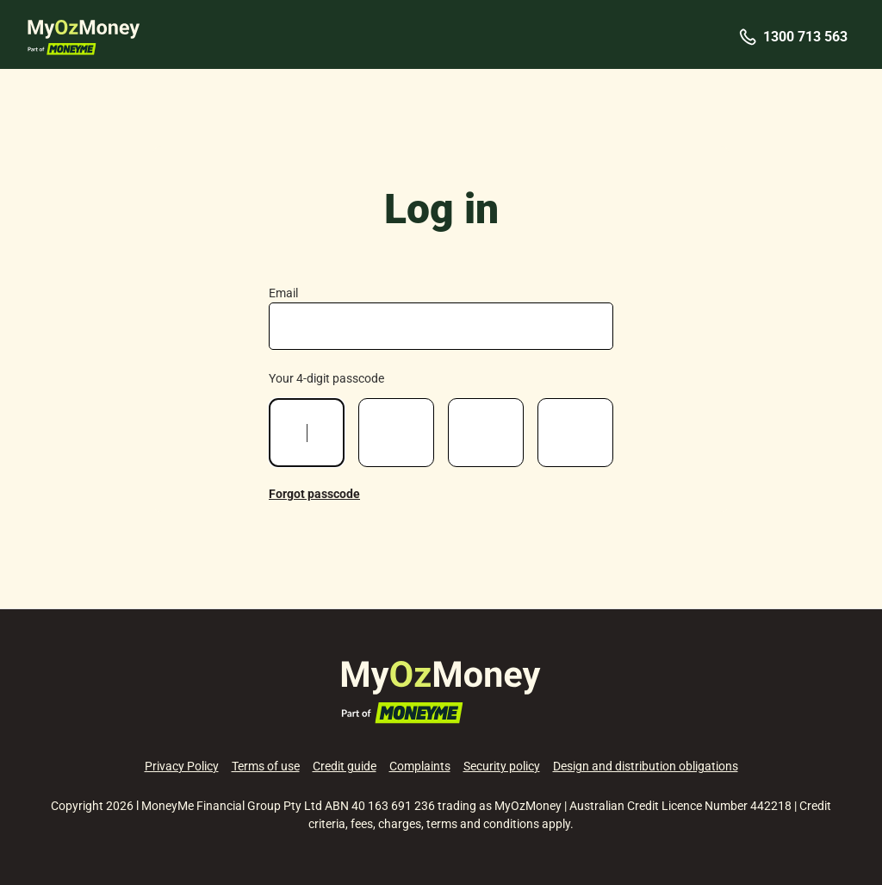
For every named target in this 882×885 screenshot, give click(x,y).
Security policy (501, 766)
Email (283, 293)
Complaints (419, 766)
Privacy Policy (182, 766)
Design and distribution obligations (645, 766)
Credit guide (344, 766)
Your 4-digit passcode (326, 378)
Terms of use (266, 766)
